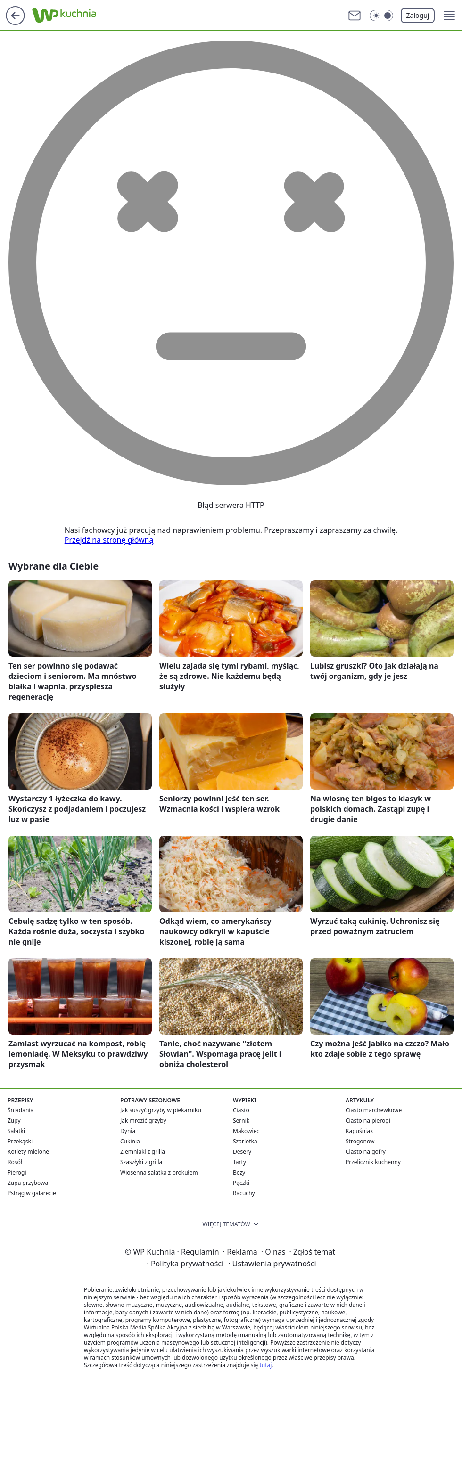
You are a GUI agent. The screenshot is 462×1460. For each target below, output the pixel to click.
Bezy (239, 1172)
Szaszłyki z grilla (141, 1162)
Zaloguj (417, 15)
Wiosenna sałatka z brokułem (159, 1172)
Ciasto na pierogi (368, 1121)
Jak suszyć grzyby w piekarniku (160, 1110)
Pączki (241, 1183)
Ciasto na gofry (366, 1152)
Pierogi (17, 1172)
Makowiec (246, 1131)
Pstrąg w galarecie (32, 1193)
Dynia (127, 1131)
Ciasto (241, 1110)
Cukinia (130, 1141)
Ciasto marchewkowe (374, 1110)
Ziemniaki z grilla (142, 1152)
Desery (242, 1152)
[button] (449, 15)
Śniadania (20, 1110)
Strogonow (360, 1141)
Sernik (241, 1121)
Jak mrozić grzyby (143, 1121)
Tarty (239, 1162)
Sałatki (16, 1131)
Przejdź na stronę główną (109, 540)
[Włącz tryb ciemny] (381, 15)
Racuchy (244, 1193)
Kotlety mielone (28, 1152)
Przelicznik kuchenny (373, 1162)
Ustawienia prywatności (272, 1263)
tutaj (265, 1365)
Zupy (14, 1121)
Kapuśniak (359, 1131)
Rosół (15, 1162)
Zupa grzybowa (28, 1183)
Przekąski (20, 1141)
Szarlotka (245, 1141)
